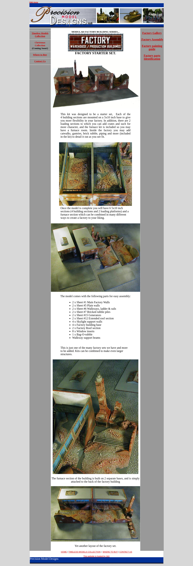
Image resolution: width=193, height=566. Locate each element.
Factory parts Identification (152, 57)
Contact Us (40, 61)
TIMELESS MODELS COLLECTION (84, 552)
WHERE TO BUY (110, 552)
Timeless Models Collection (40, 34)
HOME (64, 552)
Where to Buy (40, 54)
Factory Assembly (152, 39)
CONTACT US (125, 552)
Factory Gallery (152, 33)
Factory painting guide (152, 47)
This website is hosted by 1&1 (96, 556)
